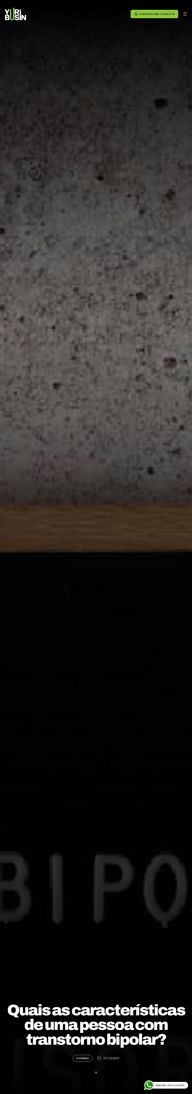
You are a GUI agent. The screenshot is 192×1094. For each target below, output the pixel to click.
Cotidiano (82, 1058)
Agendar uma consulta (154, 14)
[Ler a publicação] (96, 1071)
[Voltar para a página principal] (15, 14)
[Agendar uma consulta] (166, 1085)
